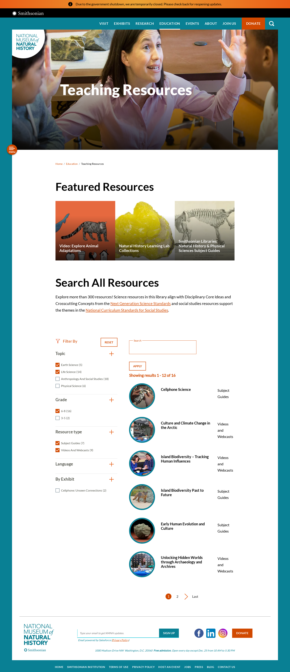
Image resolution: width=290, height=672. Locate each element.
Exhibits (122, 23)
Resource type (68, 431)
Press (199, 665)
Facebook (197, 631)
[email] (127, 631)
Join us (229, 23)
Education (169, 23)
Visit (104, 23)
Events (192, 23)
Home (59, 163)
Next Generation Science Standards (140, 303)
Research (145, 23)
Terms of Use (119, 665)
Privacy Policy (119, 638)
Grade (61, 399)
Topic (60, 353)
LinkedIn (209, 631)
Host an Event (169, 665)
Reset (109, 342)
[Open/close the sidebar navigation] (12, 149)
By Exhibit (64, 479)
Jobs (187, 665)
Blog (210, 665)
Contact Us (226, 665)
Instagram (221, 631)
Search (271, 24)
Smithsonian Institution (86, 665)
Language (64, 463)
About (211, 23)
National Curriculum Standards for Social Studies (127, 310)
